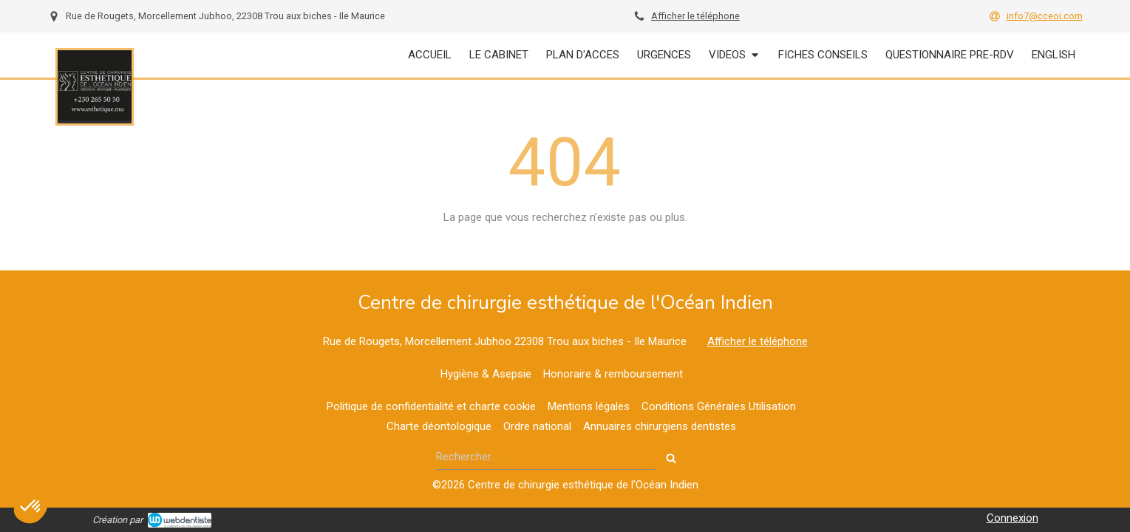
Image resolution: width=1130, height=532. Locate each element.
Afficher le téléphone (695, 15)
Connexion (1012, 518)
